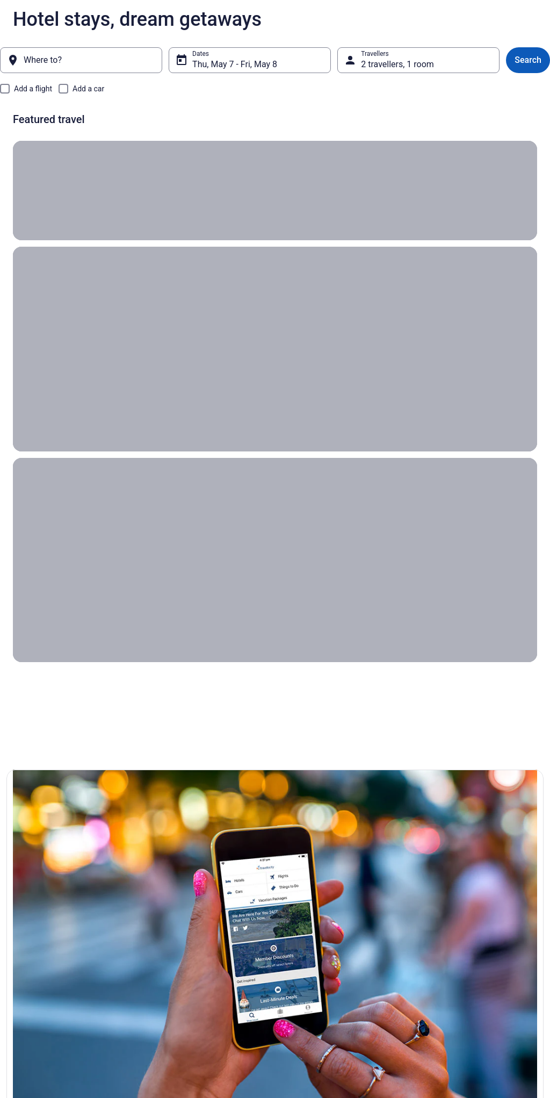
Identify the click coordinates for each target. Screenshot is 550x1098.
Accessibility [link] (304, 951)
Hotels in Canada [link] (173, 882)
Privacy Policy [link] (305, 882)
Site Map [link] (25, 985)
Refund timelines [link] (446, 942)
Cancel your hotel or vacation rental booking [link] (472, 921)
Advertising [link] (29, 1003)
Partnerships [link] (31, 934)
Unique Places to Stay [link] (180, 951)
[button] (91, 615)
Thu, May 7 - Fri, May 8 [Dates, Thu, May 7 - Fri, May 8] (234, 64)
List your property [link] (38, 917)
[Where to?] (81, 60)
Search (528, 60)
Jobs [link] (20, 899)
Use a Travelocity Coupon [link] (458, 960)
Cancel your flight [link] (447, 899)
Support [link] (433, 882)
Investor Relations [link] (38, 968)
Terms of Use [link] (305, 917)
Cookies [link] (297, 899)
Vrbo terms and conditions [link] (323, 934)
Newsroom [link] (28, 951)
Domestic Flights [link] (173, 917)
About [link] (21, 882)
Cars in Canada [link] (171, 899)
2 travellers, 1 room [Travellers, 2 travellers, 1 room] (397, 64)
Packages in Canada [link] (178, 934)
